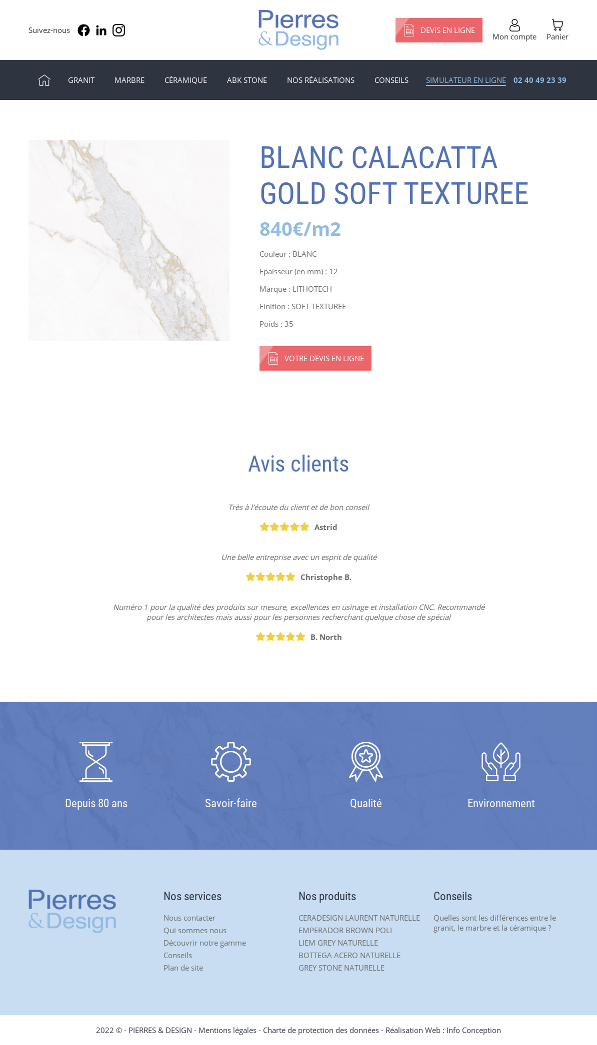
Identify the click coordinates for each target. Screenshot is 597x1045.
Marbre (129, 80)
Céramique (185, 80)
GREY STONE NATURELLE (341, 968)
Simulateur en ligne (466, 80)
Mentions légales (227, 1030)
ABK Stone (247, 80)
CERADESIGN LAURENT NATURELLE (359, 918)
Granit (81, 80)
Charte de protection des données (321, 1030)
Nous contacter (190, 918)
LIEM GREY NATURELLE (338, 943)
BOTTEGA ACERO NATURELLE (349, 955)
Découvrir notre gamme (205, 943)
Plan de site (183, 968)
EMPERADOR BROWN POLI (345, 930)
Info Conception (473, 1030)
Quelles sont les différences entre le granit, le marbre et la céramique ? (495, 923)
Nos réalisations (320, 80)
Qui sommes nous (195, 930)
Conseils (391, 80)
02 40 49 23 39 (540, 80)
